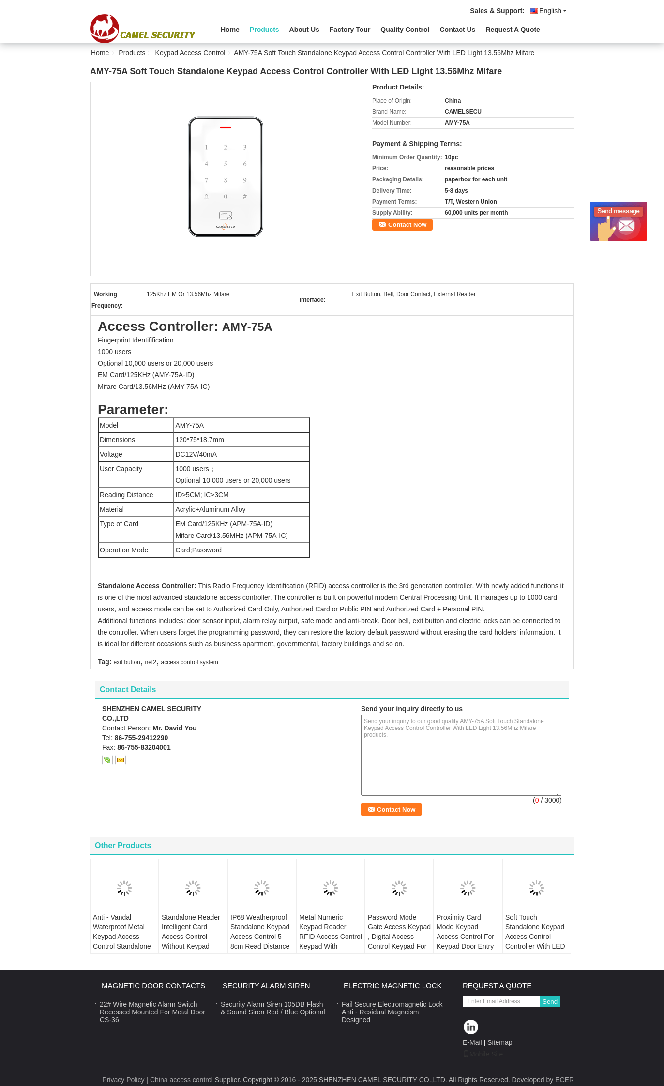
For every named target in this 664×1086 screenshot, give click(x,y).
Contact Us (457, 29)
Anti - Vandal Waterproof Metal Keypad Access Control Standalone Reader (122, 936)
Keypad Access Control (190, 52)
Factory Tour (350, 29)
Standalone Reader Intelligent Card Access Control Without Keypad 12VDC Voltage (191, 936)
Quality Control (404, 29)
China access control (181, 1080)
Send (550, 1001)
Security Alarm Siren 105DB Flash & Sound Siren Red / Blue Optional (273, 1008)
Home (230, 29)
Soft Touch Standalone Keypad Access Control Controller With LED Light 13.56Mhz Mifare (535, 941)
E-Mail (472, 1042)
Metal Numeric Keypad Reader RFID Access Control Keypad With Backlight (330, 936)
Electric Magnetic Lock (393, 986)
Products (264, 29)
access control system (189, 662)
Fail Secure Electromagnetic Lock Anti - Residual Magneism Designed (392, 1012)
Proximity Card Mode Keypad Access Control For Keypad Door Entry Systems (465, 936)
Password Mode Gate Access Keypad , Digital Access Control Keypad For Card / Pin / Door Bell (399, 941)
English (553, 10)
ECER (564, 1080)
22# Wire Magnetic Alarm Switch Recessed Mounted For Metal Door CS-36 (152, 1012)
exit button (126, 662)
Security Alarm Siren (266, 986)
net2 (150, 662)
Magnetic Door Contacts (153, 986)
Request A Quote (512, 29)
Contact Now (407, 224)
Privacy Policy (123, 1080)
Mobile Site (483, 1054)
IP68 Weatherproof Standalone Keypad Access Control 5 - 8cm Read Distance (259, 931)
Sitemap (499, 1042)
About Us (304, 29)
